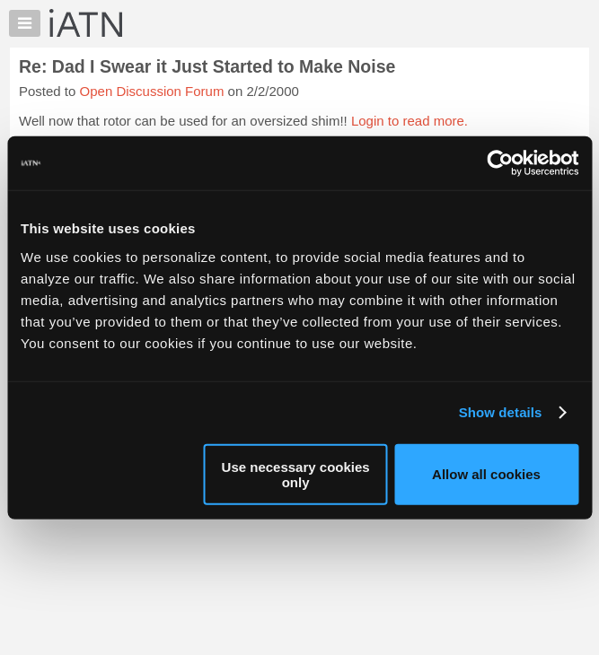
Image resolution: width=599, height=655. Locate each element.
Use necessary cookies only (296, 473)
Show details (500, 412)
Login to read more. (409, 120)
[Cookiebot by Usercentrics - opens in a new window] (499, 163)
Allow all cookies (486, 474)
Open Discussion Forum (152, 91)
